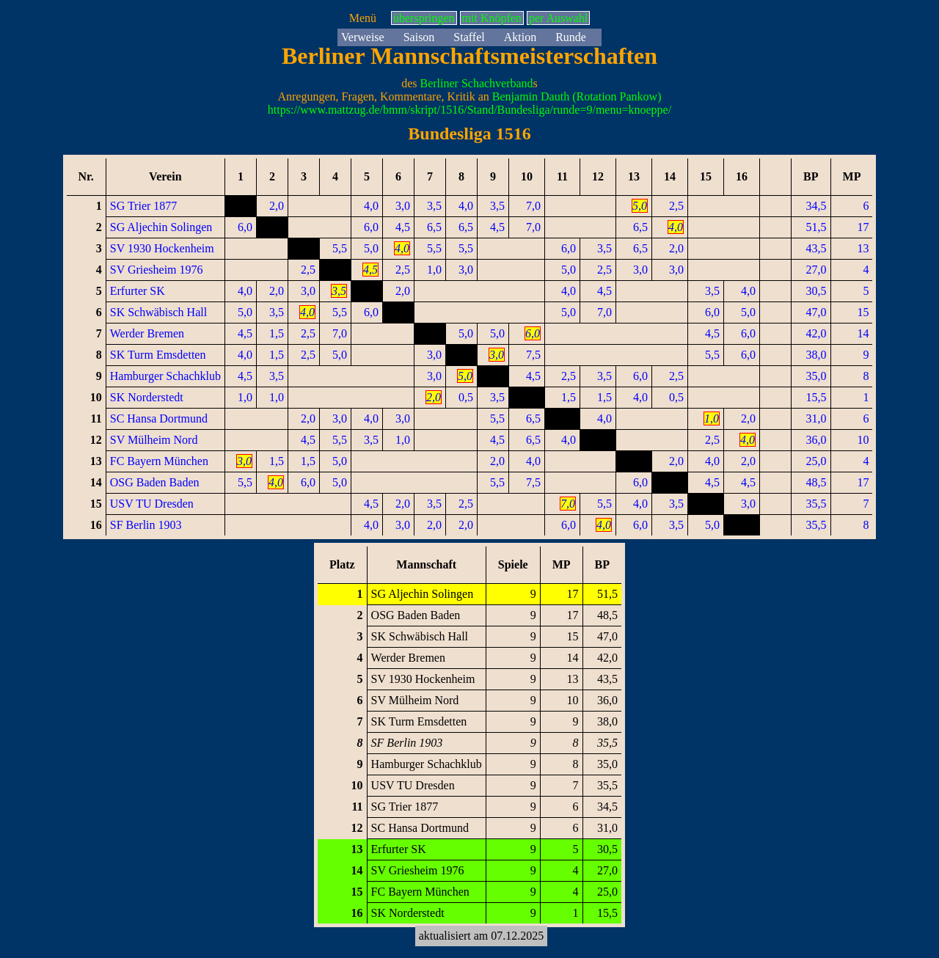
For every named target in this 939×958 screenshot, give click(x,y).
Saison (419, 37)
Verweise (362, 37)
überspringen (424, 18)
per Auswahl (558, 18)
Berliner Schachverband (476, 83)
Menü (362, 18)
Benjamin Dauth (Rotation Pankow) (577, 96)
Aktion (520, 37)
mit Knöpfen (492, 18)
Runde (570, 37)
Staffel (468, 37)
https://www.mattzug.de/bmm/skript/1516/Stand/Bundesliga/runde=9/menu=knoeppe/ (469, 109)
